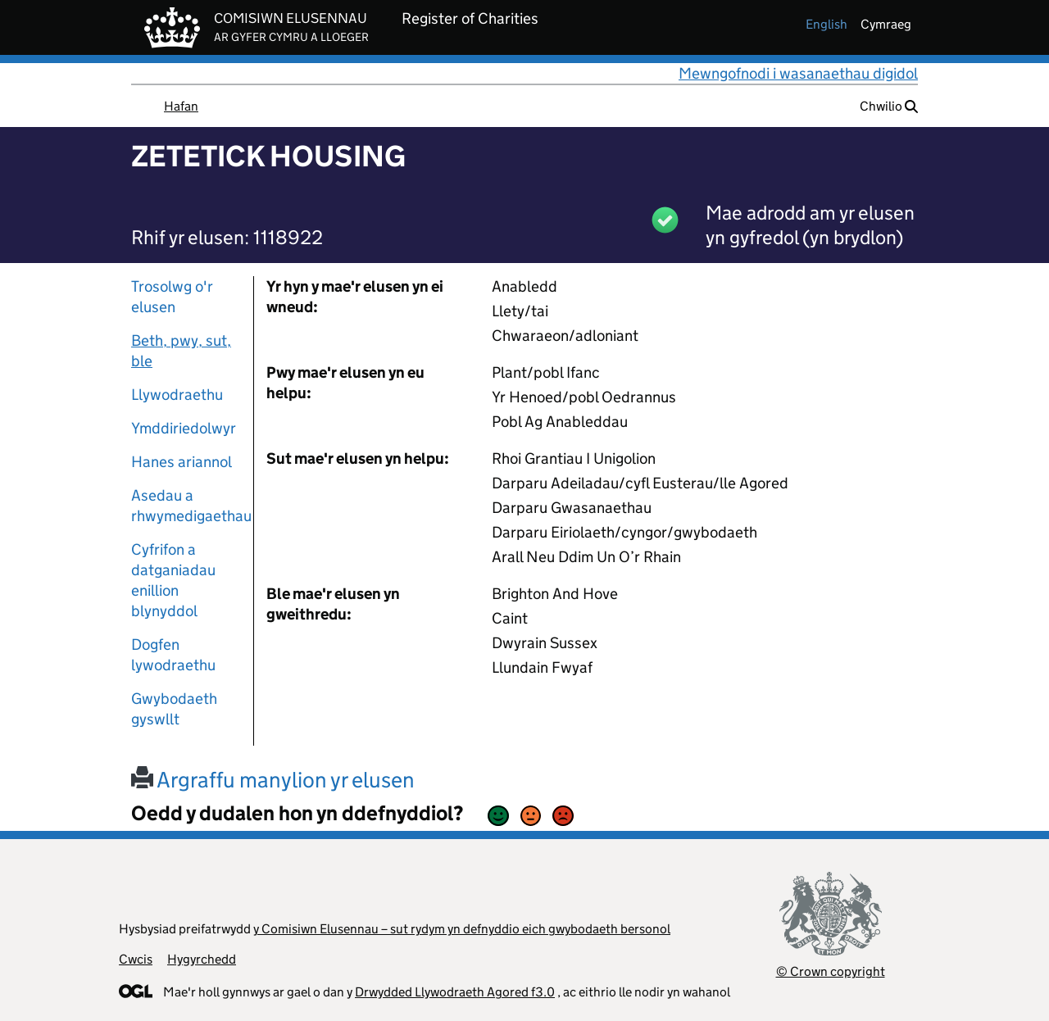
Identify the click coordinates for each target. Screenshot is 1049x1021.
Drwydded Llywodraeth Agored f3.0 (455, 992)
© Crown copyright (830, 971)
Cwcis (135, 959)
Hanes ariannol (181, 461)
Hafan (181, 106)
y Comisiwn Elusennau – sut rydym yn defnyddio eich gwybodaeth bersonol (461, 929)
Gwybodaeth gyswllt (174, 708)
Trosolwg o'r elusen (172, 296)
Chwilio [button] (889, 106)
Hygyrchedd (201, 959)
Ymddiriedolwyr (183, 428)
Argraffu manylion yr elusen (273, 779)
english (826, 24)
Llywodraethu (177, 394)
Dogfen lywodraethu (173, 654)
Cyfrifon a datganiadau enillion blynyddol (173, 580)
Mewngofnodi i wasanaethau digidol (798, 73)
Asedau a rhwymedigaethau (186, 505)
